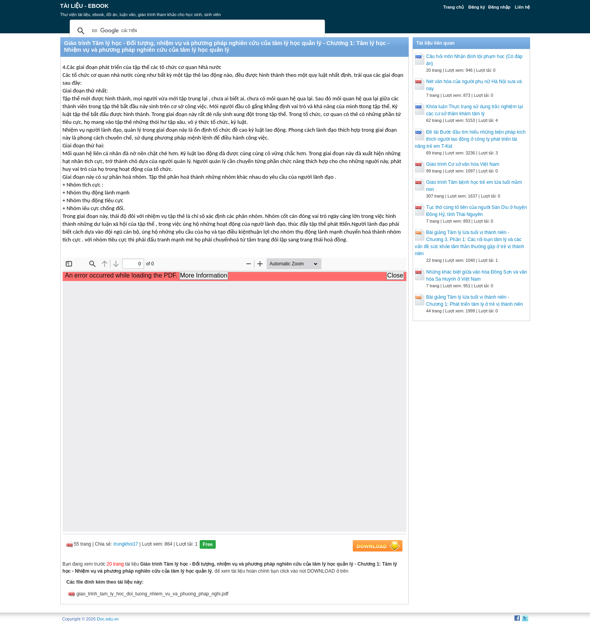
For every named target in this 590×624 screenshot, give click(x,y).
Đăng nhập (499, 7)
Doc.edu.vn (108, 619)
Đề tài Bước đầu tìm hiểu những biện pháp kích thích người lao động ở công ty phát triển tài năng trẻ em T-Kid (470, 139)
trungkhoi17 (126, 544)
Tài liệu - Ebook (84, 6)
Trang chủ (453, 7)
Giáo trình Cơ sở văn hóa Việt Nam (463, 164)
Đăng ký (476, 7)
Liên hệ (522, 7)
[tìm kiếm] (196, 31)
